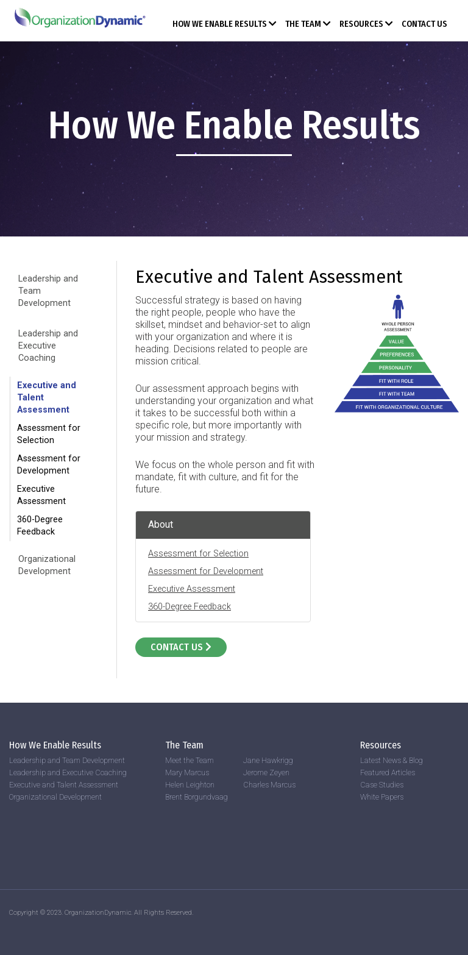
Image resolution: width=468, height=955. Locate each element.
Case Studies (381, 784)
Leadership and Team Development (67, 760)
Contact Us (424, 24)
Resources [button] (366, 24)
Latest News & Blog (391, 760)
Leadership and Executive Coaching (48, 345)
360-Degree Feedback (189, 607)
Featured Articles (387, 772)
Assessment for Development (205, 571)
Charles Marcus (269, 784)
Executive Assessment (191, 589)
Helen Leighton (189, 784)
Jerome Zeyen (266, 772)
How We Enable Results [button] (224, 24)
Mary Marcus (187, 772)
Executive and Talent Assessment (63, 784)
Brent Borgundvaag (196, 796)
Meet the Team (189, 760)
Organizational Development (55, 796)
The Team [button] (308, 24)
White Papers (381, 796)
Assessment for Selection (198, 554)
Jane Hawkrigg (268, 760)
